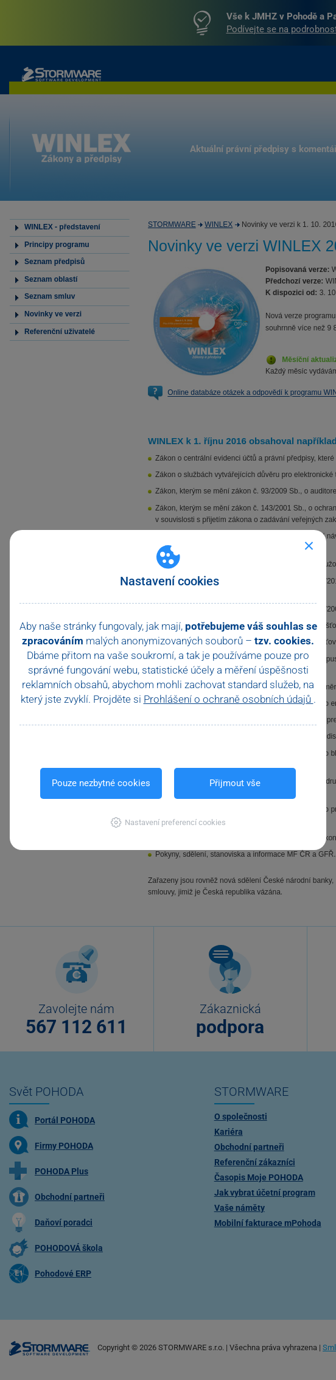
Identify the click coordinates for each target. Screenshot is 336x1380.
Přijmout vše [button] (235, 783)
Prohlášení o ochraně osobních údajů (228, 699)
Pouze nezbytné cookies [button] (101, 783)
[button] (168, 822)
